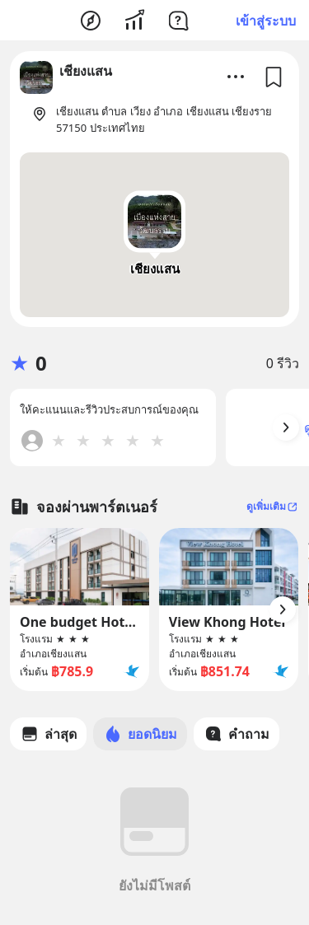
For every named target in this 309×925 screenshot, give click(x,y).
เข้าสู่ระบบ (266, 21)
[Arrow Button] (286, 427)
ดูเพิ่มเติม (272, 506)
